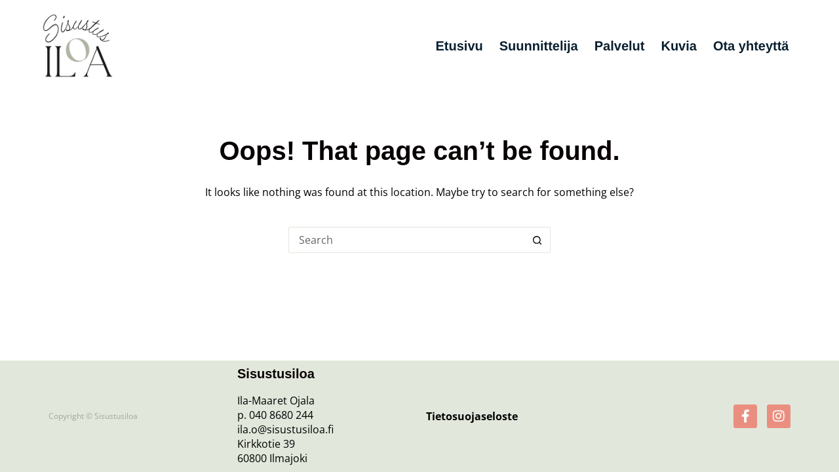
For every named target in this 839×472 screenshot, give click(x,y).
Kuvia (678, 46)
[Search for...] (406, 240)
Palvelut (620, 46)
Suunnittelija (538, 46)
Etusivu (458, 46)
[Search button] (537, 240)
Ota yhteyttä (751, 46)
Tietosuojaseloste (472, 416)
